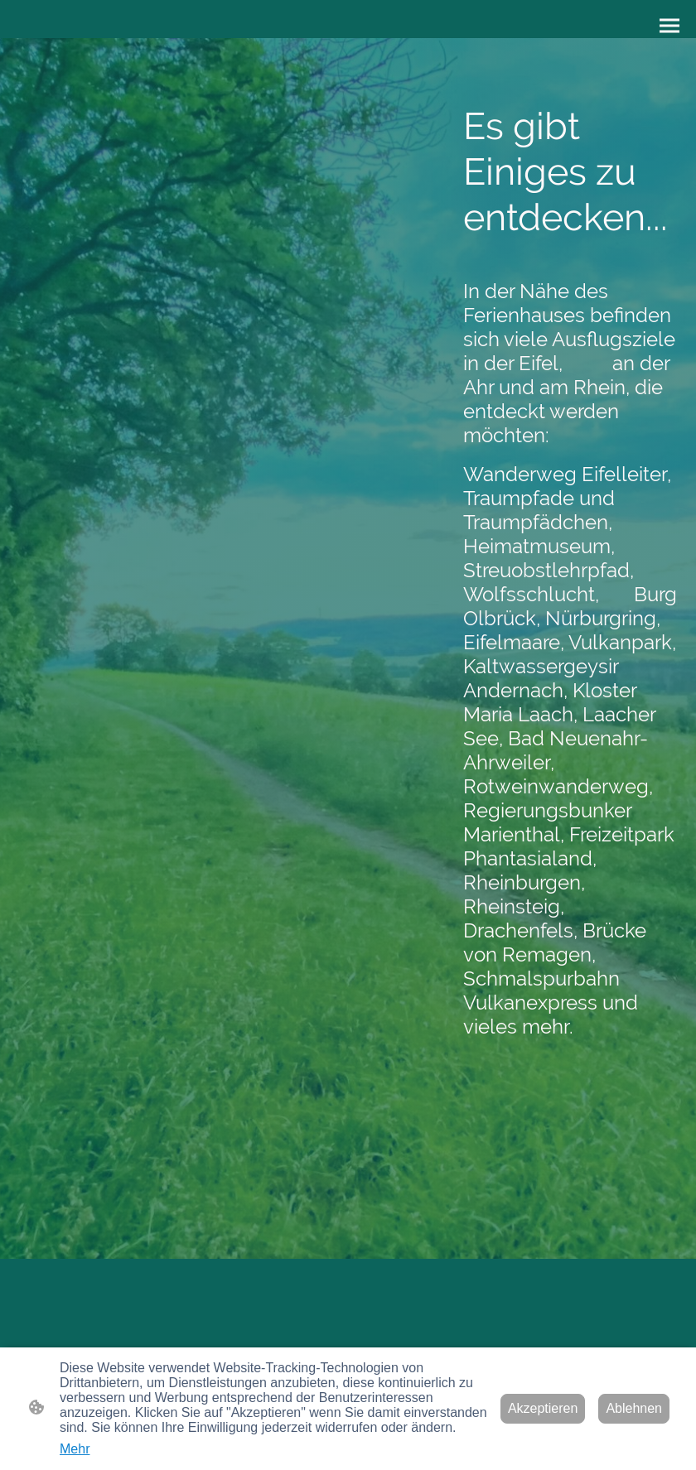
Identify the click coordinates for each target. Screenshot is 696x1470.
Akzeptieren (543, 1408)
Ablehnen (634, 1408)
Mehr (74, 1449)
